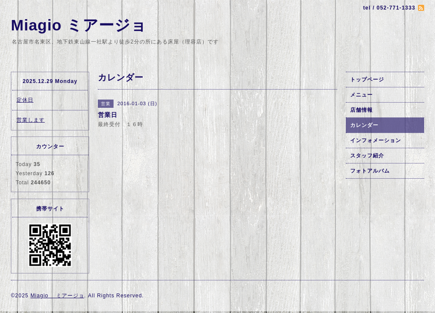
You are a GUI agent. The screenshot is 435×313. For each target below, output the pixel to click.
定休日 (25, 100)
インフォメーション (375, 140)
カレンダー (364, 125)
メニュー (361, 95)
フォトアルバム (370, 171)
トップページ (367, 80)
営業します (31, 120)
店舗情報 (361, 110)
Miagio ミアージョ (79, 25)
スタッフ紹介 (367, 156)
